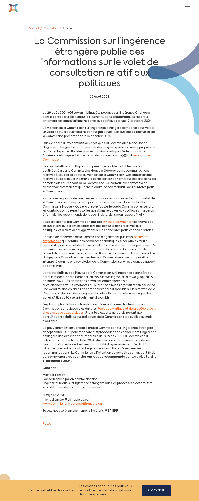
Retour (48, 423)
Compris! (156, 490)
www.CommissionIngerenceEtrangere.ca (72, 403)
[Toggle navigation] (187, 7)
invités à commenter (118, 222)
